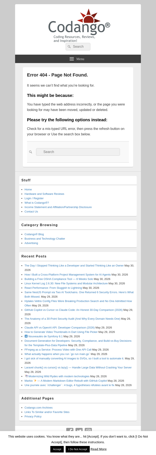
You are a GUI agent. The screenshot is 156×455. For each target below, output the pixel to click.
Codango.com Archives (39, 407)
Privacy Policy (33, 416)
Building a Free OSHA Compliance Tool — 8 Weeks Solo (59, 279)
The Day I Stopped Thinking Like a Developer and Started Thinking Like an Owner (74, 265)
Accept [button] (57, 449)
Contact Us (31, 211)
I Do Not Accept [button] (77, 449)
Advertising (31, 243)
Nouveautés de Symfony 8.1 (44, 336)
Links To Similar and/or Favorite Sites (47, 412)
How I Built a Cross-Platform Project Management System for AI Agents (68, 274)
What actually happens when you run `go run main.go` (57, 354)
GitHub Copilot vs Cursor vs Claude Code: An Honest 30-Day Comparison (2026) (74, 309)
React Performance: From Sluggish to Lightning (53, 287)
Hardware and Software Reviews (44, 193)
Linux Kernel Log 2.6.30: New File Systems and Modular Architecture (66, 283)
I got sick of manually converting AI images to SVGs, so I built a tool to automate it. (74, 358)
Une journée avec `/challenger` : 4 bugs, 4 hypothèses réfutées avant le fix (69, 385)
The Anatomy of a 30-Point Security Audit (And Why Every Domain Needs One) (72, 318)
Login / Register (34, 198)
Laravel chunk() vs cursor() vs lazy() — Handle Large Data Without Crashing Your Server (78, 367)
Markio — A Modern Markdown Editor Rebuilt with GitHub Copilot (66, 380)
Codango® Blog (34, 234)
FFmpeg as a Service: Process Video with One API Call (58, 349)
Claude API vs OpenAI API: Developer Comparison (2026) (60, 327)
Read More (99, 449)
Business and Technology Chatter (45, 238)
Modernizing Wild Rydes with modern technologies (57, 376)
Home (28, 189)
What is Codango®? (37, 202)
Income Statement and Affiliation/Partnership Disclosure (58, 207)
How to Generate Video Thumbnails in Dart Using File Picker (61, 332)
